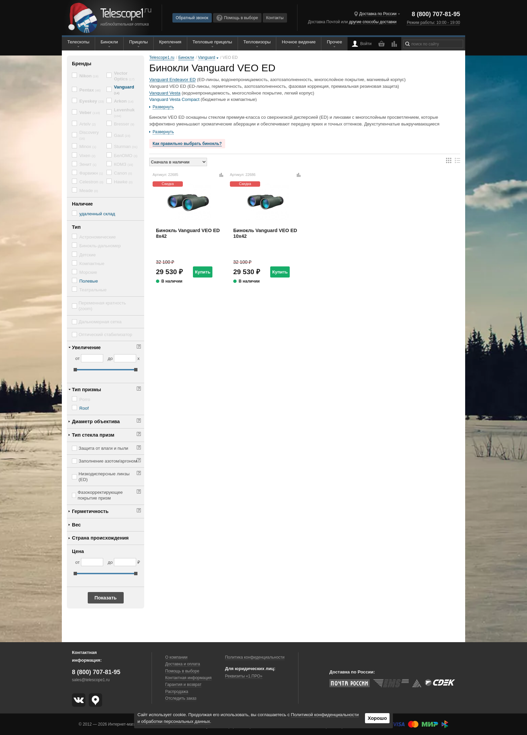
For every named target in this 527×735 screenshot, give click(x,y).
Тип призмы (86, 389)
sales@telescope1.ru (91, 679)
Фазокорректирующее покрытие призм (100, 495)
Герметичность (90, 511)
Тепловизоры (257, 41)
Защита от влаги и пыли (103, 448)
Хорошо (377, 718)
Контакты (275, 17)
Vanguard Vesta (164, 93)
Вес (76, 524)
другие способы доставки (372, 22)
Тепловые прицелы (212, 41)
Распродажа (176, 691)
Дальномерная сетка (100, 321)
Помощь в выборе (237, 18)
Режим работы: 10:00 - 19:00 (433, 22)
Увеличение (86, 347)
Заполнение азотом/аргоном (108, 461)
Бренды (81, 63)
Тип (76, 227)
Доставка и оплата (182, 664)
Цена (78, 551)
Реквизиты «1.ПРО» (243, 676)
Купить (202, 271)
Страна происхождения (100, 538)
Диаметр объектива (96, 421)
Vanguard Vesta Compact (174, 99)
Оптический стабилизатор (105, 334)
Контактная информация (188, 677)
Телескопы (78, 41)
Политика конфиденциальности (254, 657)
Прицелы (138, 41)
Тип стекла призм (93, 435)
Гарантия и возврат (183, 684)
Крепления (170, 41)
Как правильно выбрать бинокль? (187, 143)
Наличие (82, 204)
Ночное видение (299, 41)
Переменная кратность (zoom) (102, 305)
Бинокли (109, 41)
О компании (176, 657)
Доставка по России (378, 13)
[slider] (75, 369)
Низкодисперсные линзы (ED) (104, 476)
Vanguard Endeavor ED (172, 79)
